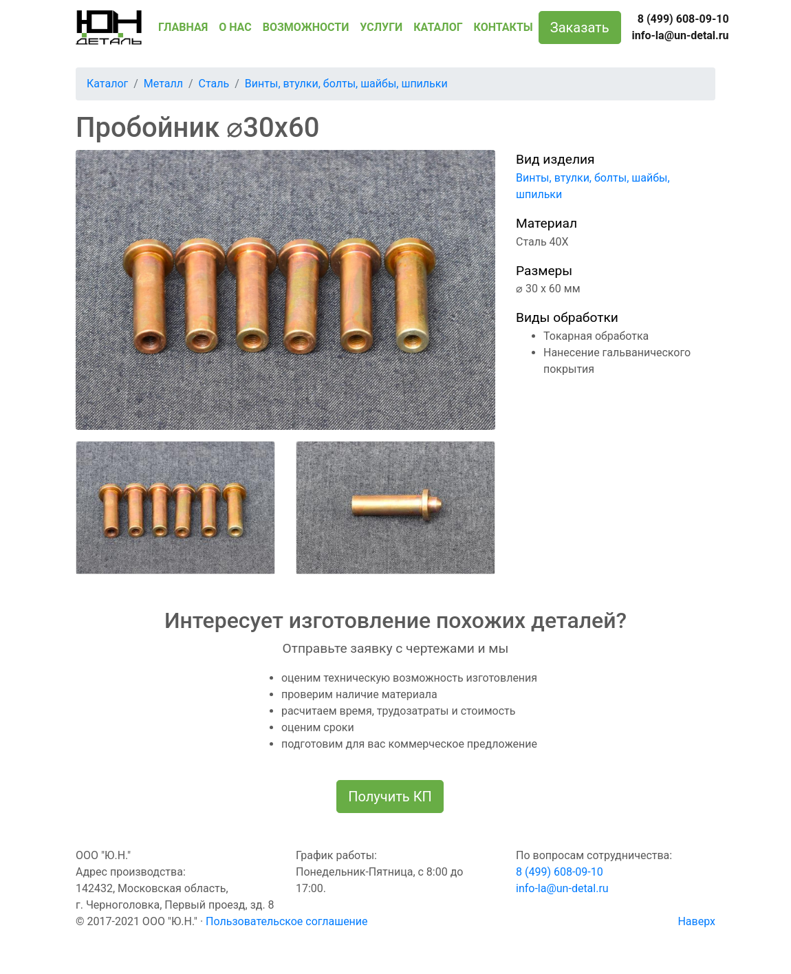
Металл (163, 83)
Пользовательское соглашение (287, 921)
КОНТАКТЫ (503, 27)
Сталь (214, 83)
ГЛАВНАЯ (183, 27)
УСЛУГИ (381, 27)
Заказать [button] (579, 27)
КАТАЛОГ (437, 27)
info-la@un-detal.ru (680, 35)
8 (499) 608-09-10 (683, 18)
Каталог (107, 83)
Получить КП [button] (390, 796)
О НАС (235, 27)
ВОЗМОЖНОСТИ (306, 27)
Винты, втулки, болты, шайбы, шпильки (346, 83)
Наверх (696, 921)
